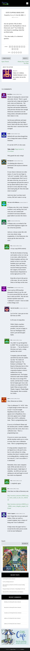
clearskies (6, 612)
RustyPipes (9, 94)
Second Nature (10, 287)
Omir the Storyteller (14, 308)
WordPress (22, 649)
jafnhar (5, 618)
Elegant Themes (13, 649)
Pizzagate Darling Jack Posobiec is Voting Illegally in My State (14, 588)
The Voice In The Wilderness (13, 202)
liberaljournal (10, 160)
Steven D (12, 15)
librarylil (5, 607)
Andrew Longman (11, 513)
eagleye (8, 220)
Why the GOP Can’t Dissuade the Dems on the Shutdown (13, 591)
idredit (8, 133)
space (8, 398)
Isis (11, 245)
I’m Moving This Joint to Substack (9, 578)
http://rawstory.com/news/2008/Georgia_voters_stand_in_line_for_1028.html (17, 498)
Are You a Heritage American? (8, 581)
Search (3, 541)
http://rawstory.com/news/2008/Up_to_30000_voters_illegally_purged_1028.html (17, 506)
